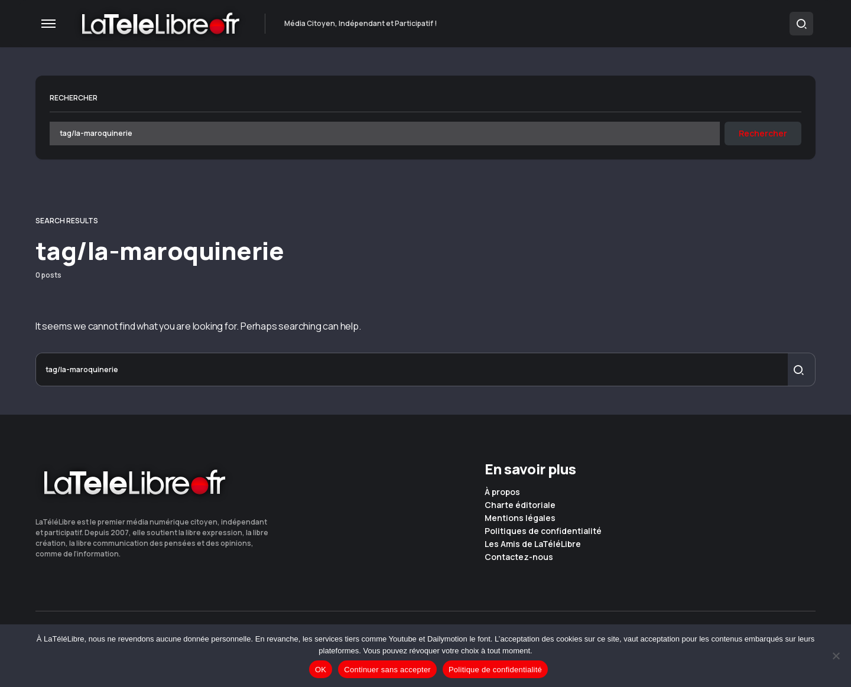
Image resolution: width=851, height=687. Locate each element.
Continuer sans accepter (387, 669)
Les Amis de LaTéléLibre (533, 544)
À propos (502, 492)
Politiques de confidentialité (543, 531)
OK (320, 669)
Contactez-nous (519, 557)
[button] (48, 24)
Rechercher (74, 98)
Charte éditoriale (520, 505)
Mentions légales (520, 518)
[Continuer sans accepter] (836, 656)
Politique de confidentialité (495, 669)
